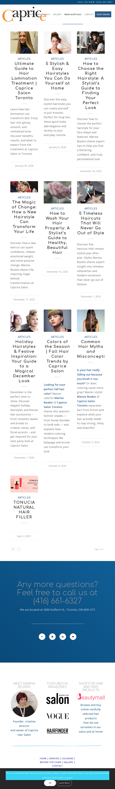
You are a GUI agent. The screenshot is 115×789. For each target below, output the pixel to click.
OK (50, 783)
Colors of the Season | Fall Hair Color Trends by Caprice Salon (57, 356)
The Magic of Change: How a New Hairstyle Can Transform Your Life (24, 217)
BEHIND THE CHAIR (50, 762)
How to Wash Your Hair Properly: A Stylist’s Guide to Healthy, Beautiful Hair (57, 233)
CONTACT (57, 765)
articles (24, 59)
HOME (43, 758)
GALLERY (68, 762)
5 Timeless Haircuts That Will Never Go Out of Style (90, 223)
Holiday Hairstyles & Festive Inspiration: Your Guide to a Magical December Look (24, 361)
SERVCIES (54, 758)
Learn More (64, 783)
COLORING (67, 758)
